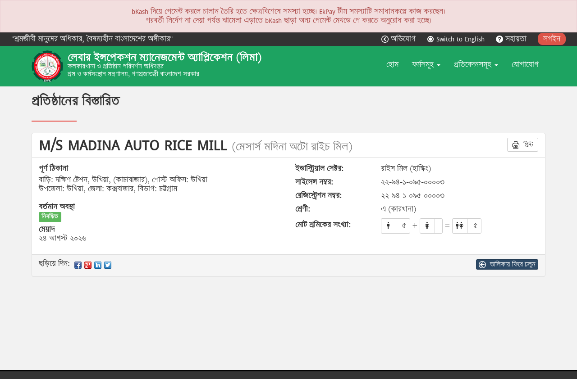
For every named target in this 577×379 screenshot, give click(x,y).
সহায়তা (512, 39)
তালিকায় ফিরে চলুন (507, 264)
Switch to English (457, 39)
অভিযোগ (399, 39)
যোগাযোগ (525, 64)
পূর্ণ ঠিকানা (53, 168)
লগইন (551, 39)
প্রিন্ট (522, 144)
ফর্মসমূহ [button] (426, 64)
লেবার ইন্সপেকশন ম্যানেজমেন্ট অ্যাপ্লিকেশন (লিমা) (164, 57)
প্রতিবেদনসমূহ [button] (476, 64)
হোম (392, 64)
